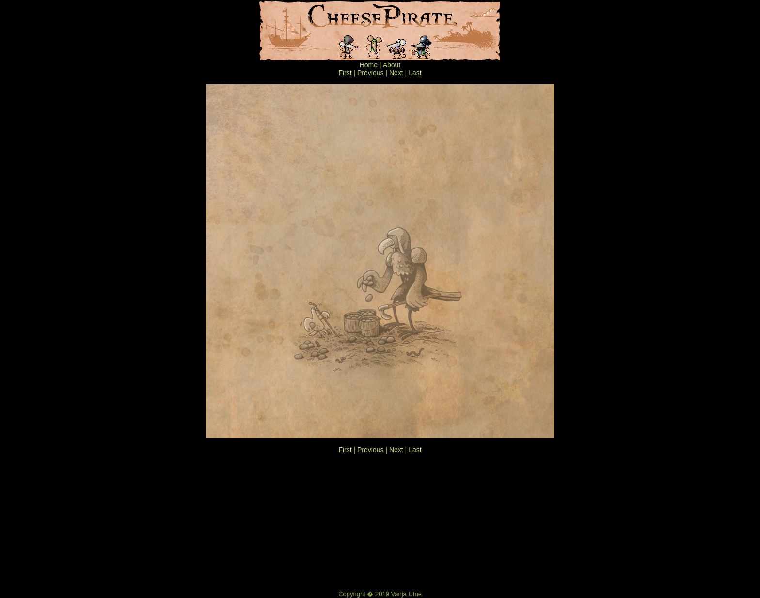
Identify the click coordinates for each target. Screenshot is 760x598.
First (344, 73)
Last (415, 73)
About (392, 65)
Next (396, 73)
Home (369, 65)
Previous (370, 73)
